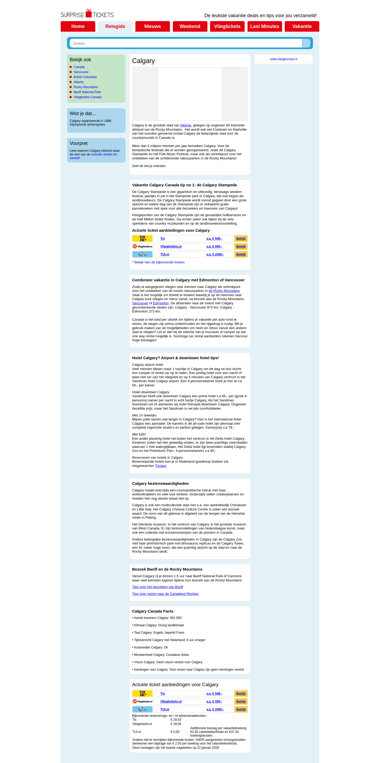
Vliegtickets (227, 26)
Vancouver (81, 72)
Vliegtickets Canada (88, 97)
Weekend (190, 26)
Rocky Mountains (86, 87)
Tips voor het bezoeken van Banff (157, 587)
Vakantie (302, 26)
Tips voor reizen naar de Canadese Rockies (165, 594)
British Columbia (85, 77)
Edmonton (161, 303)
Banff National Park (87, 92)
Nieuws (152, 26)
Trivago (160, 466)
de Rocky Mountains (224, 291)
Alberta (79, 82)
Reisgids (115, 26)
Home (77, 26)
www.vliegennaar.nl (283, 59)
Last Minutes (264, 26)
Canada (79, 67)
